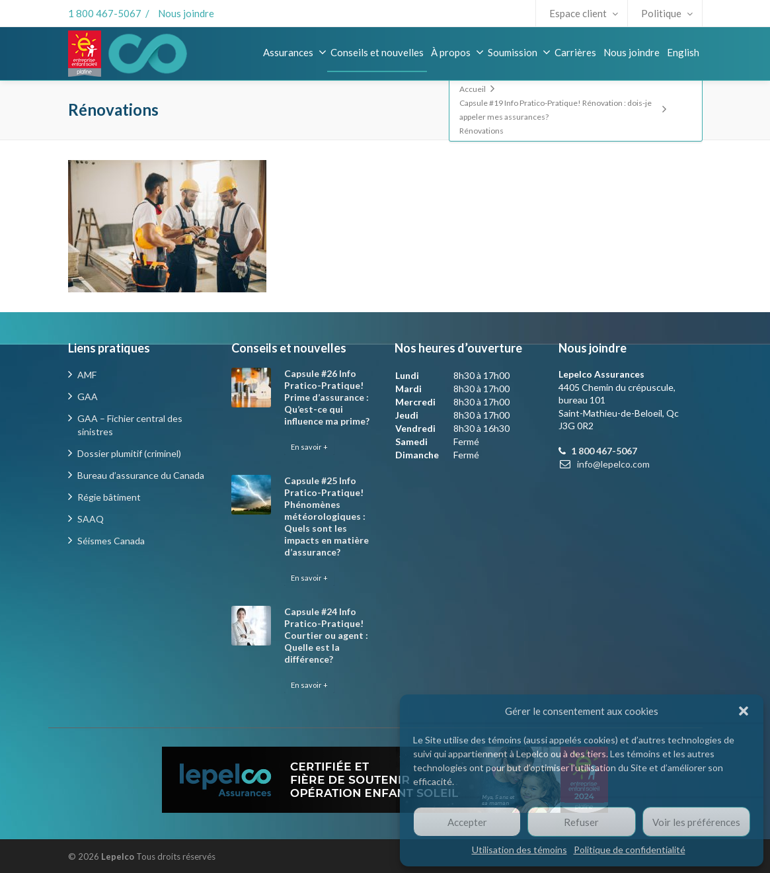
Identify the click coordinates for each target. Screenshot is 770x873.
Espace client (583, 13)
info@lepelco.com (613, 464)
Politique (667, 13)
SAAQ (90, 518)
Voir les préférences (696, 822)
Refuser (581, 822)
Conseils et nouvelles (377, 52)
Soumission (519, 52)
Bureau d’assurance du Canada (140, 475)
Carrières (575, 52)
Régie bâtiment (109, 497)
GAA (87, 396)
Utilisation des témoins (519, 849)
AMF (86, 374)
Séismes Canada (111, 540)
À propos (457, 52)
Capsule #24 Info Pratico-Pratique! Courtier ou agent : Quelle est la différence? (326, 635)
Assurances (295, 52)
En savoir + (309, 446)
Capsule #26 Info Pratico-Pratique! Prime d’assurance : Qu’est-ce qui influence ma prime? (326, 397)
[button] (743, 711)
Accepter (467, 822)
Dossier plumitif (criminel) (129, 453)
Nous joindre (186, 13)
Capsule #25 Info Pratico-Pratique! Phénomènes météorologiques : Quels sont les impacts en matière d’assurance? (326, 516)
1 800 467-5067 (104, 13)
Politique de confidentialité (629, 849)
